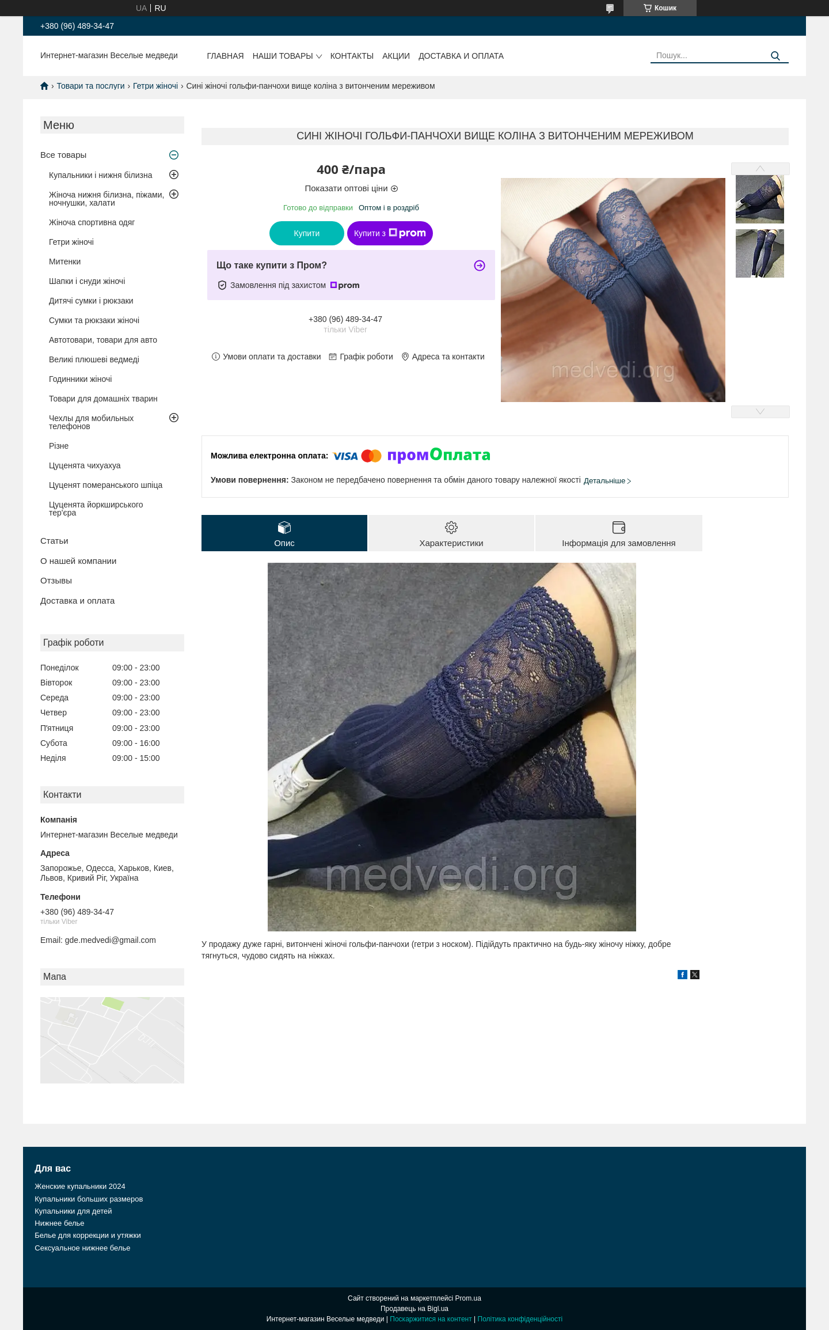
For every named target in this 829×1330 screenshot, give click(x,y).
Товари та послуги (90, 86)
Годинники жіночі (80, 379)
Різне (59, 445)
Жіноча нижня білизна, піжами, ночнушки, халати (106, 198)
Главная (225, 55)
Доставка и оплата (461, 55)
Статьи (54, 540)
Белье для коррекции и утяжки (87, 1235)
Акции (396, 55)
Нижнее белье (59, 1223)
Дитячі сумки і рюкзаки (91, 300)
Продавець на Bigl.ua (414, 1309)
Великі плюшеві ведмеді (94, 359)
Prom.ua (468, 1298)
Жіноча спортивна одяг (92, 222)
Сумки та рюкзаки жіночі (94, 320)
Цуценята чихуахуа (85, 465)
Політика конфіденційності (520, 1319)
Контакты (352, 55)
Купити (307, 233)
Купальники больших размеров (89, 1199)
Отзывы (56, 580)
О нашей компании (78, 561)
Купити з (390, 233)
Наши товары (283, 55)
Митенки (65, 261)
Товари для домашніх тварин (103, 398)
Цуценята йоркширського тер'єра (96, 508)
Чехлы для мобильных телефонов (91, 422)
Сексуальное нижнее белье (82, 1248)
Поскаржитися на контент (430, 1319)
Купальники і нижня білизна (101, 175)
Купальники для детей (73, 1211)
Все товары (63, 155)
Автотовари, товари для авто (103, 339)
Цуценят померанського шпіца (105, 485)
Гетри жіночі (155, 86)
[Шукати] (776, 56)
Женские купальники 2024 (80, 1186)
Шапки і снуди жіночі (87, 281)
